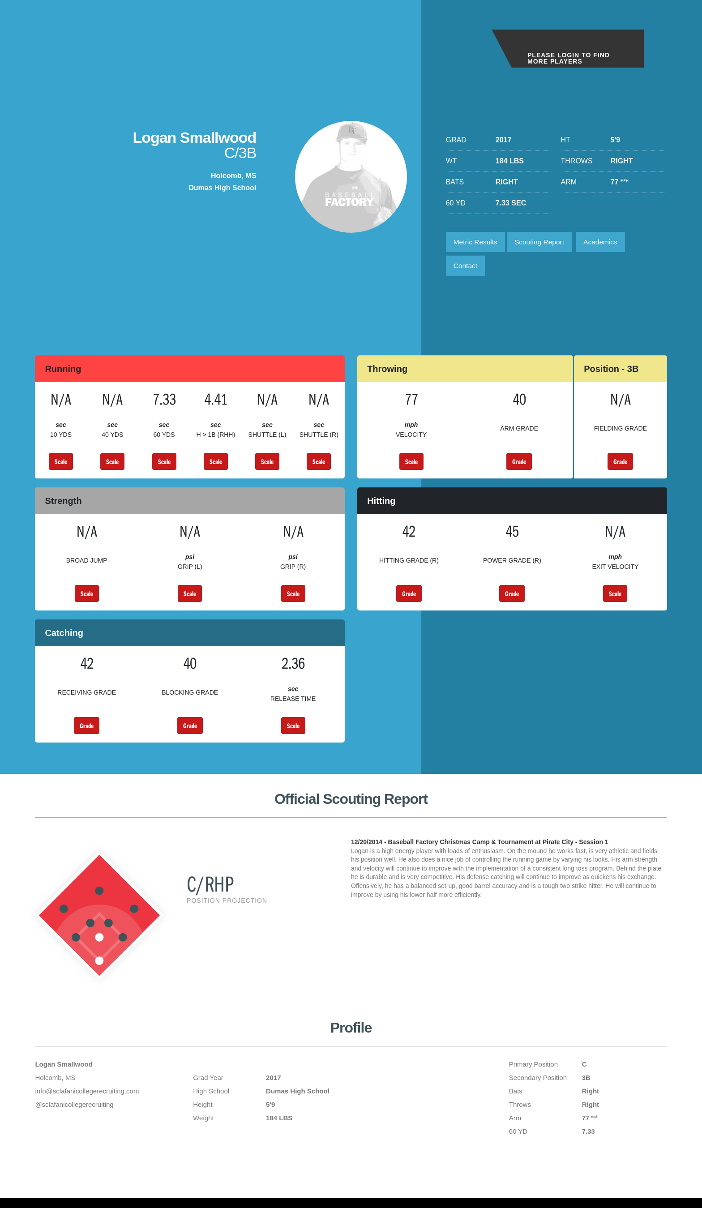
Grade (519, 464)
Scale (61, 464)
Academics (606, 242)
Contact (466, 267)
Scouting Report (543, 242)
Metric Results (476, 242)
